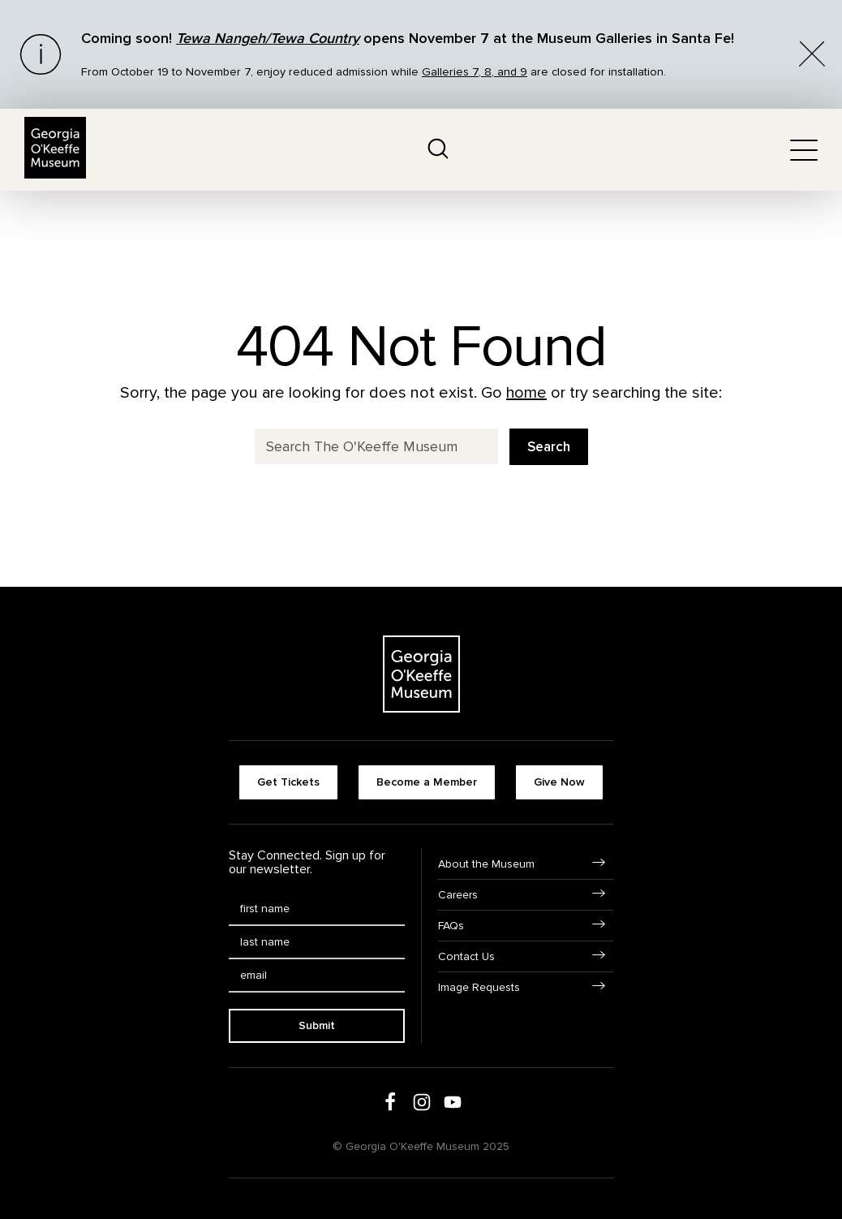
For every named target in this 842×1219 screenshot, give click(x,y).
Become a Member (426, 782)
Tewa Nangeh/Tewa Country (267, 38)
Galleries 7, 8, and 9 (474, 72)
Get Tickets (288, 782)
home (526, 393)
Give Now (559, 782)
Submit (317, 1025)
